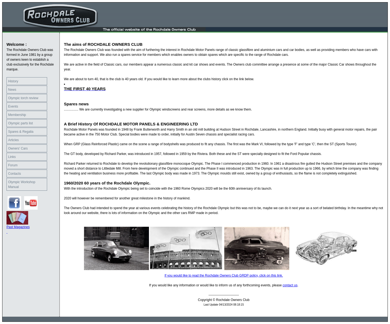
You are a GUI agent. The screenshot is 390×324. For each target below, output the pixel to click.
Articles (13, 140)
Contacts (14, 174)
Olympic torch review (23, 98)
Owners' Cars (18, 148)
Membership (17, 115)
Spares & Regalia (20, 132)
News (12, 90)
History (13, 81)
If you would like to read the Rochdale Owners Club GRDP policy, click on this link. (223, 275)
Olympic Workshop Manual (21, 184)
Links (12, 157)
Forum (13, 165)
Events (13, 106)
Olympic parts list (20, 123)
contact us (289, 285)
